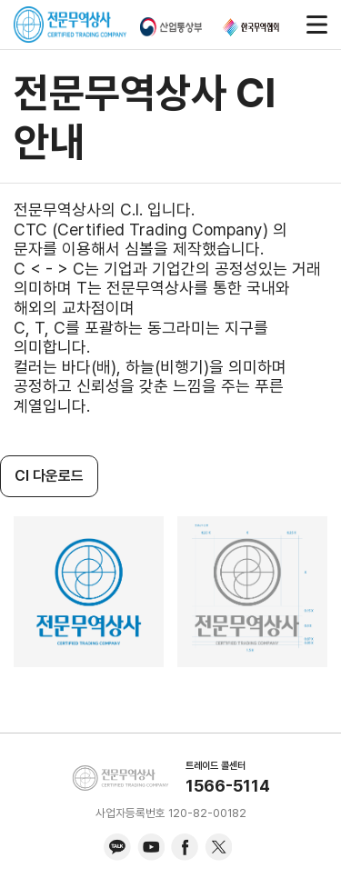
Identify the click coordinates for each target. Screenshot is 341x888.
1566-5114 (228, 785)
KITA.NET (120, 778)
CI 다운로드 (49, 475)
